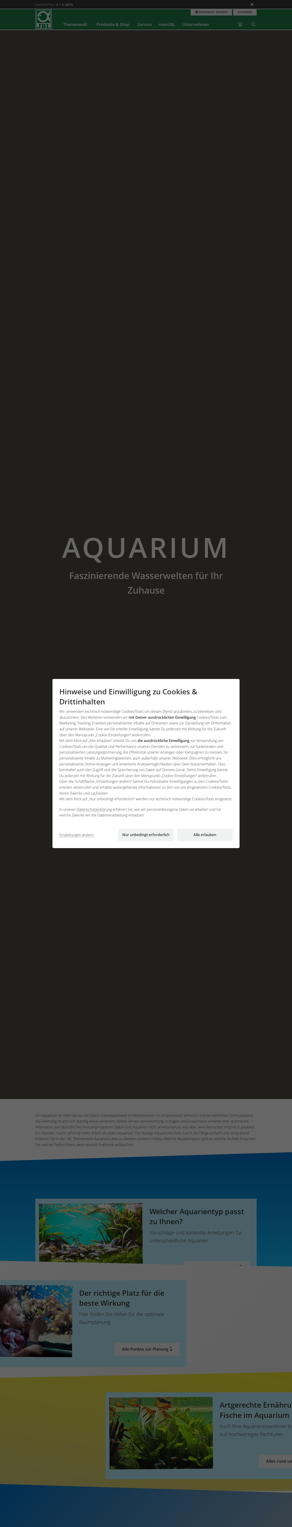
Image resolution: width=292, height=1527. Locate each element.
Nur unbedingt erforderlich (145, 834)
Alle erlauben (204, 834)
